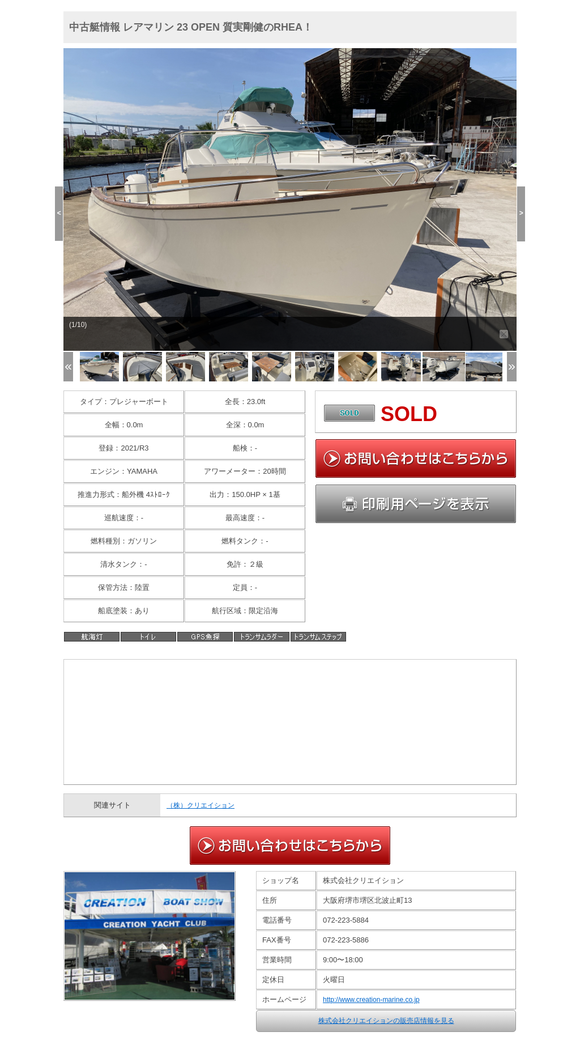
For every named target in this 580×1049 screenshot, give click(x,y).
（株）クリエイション (200, 805)
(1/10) (78, 325)
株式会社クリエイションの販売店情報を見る (386, 1021)
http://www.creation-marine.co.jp (371, 1000)
